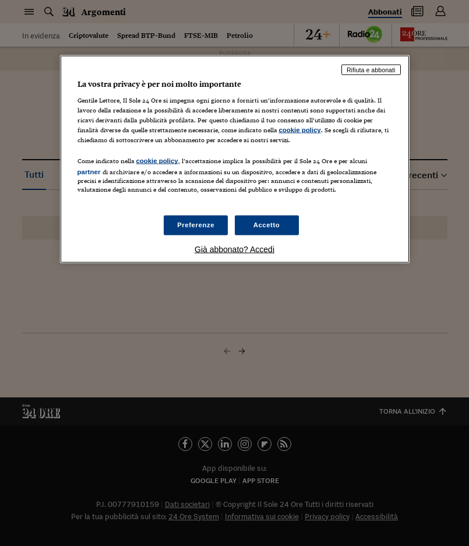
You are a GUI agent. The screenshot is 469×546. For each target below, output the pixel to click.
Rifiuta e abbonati (371, 69)
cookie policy (300, 129)
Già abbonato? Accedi (234, 248)
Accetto (266, 224)
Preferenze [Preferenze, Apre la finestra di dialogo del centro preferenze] (195, 224)
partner (89, 171)
